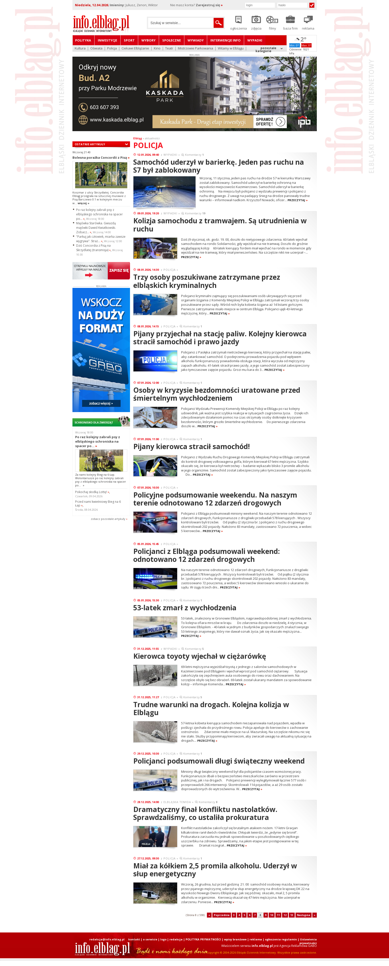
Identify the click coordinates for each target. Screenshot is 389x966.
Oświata (96, 48)
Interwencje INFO (225, 40)
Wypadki (254, 40)
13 (291, 915)
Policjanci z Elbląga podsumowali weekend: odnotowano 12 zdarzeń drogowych (206, 555)
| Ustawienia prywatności (307, 941)
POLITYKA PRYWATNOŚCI (203, 939)
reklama (256, 939)
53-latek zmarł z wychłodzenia (184, 607)
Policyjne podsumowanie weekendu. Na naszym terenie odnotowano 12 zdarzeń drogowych (215, 498)
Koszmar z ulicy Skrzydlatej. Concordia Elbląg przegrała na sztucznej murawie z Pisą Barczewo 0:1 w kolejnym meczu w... (99, 198)
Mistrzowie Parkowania (195, 48)
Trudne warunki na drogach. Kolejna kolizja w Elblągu (211, 708)
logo (163, 939)
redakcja (176, 939)
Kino (157, 48)
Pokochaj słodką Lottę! (92, 492)
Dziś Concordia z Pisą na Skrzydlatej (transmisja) (93, 247)
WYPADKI (170, 154)
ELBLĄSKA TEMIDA (177, 802)
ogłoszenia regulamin (281, 939)
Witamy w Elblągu (231, 48)
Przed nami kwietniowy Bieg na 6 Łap (98, 503)
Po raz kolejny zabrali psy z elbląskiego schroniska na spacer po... (99, 214)
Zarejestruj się (209, 5)
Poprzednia (221, 915)
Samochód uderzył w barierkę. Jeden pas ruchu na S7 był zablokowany (218, 166)
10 (271, 915)
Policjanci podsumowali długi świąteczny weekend (219, 761)
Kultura (80, 48)
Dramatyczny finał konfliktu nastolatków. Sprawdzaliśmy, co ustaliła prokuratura (205, 813)
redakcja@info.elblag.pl (107, 939)
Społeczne (171, 40)
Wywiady (196, 40)
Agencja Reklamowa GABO (298, 946)
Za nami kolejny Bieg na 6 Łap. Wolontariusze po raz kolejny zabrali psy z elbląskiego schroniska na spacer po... (100, 480)
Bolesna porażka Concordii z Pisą (101, 157)
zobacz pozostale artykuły (108, 519)
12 (285, 915)
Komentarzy (194, 154)
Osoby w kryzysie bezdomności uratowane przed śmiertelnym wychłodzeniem (216, 394)
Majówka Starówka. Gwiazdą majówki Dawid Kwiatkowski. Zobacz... (96, 227)
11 (278, 915)
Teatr (169, 48)
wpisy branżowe (235, 939)
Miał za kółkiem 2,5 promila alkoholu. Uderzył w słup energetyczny (215, 869)
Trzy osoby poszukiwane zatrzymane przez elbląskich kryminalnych (206, 281)
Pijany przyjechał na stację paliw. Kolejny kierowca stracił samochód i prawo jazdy (220, 337)
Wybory (148, 40)
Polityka (83, 40)
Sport (129, 40)
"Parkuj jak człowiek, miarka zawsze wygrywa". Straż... (101, 238)
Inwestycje (107, 40)
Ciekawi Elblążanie (135, 48)
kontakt (134, 939)
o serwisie (150, 939)
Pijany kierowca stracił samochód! (191, 446)
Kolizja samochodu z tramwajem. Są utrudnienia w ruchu (220, 224)
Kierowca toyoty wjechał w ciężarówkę (199, 656)
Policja (112, 48)
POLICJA (169, 269)
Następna (303, 915)
